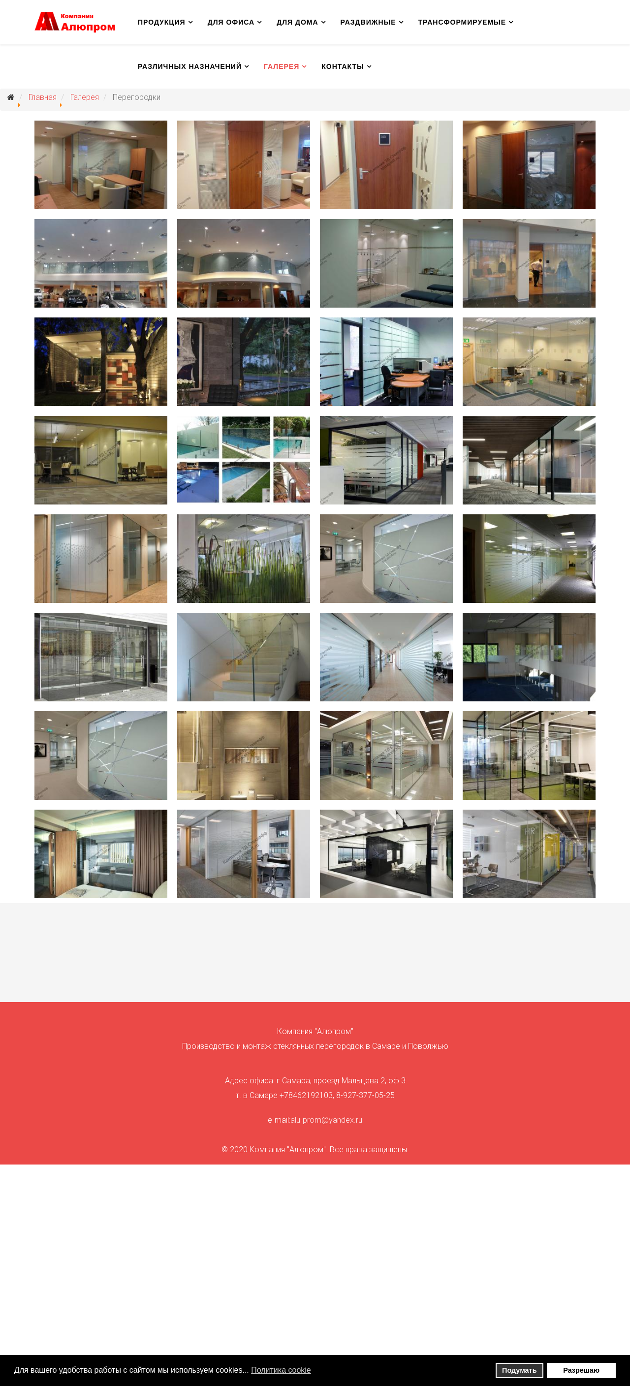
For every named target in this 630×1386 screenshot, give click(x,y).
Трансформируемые (462, 22)
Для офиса (231, 22)
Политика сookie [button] (281, 1370)
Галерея (281, 66)
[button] (317, 1371)
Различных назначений (190, 66)
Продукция (162, 22)
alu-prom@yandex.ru (326, 1120)
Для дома (297, 22)
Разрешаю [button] (581, 1370)
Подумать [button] (519, 1370)
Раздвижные (368, 22)
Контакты (342, 66)
